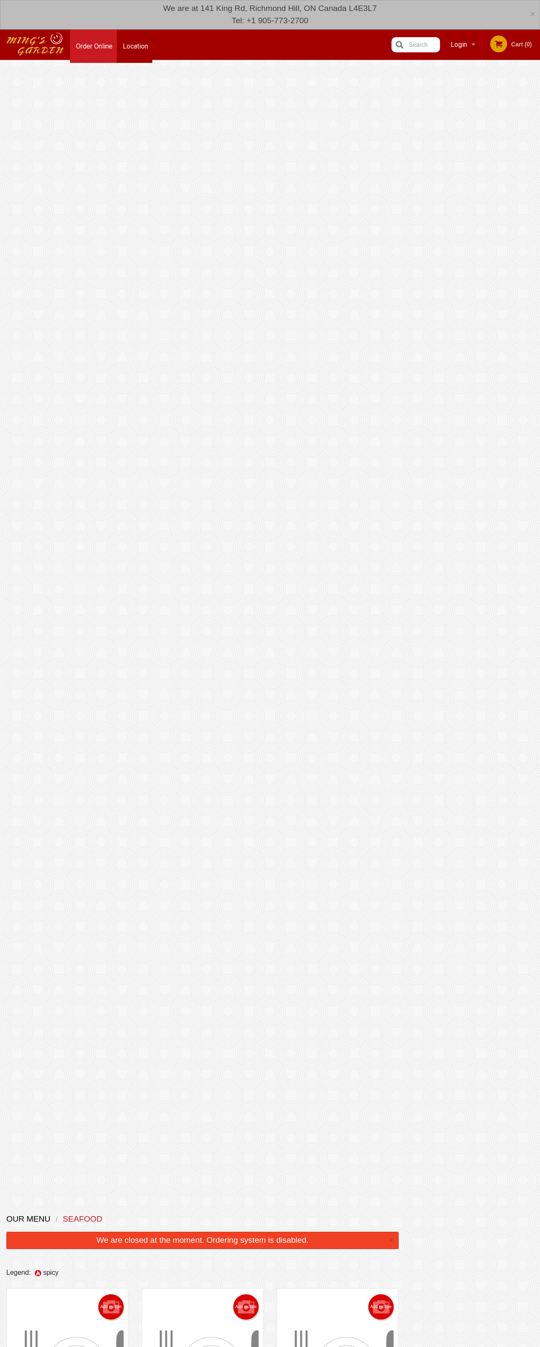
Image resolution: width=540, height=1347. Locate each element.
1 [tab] (441, 200)
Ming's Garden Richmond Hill (120, 1253)
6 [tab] (504, 200)
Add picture (111, 174)
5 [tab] (492, 200)
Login (459, 45)
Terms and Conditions (337, 1274)
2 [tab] (454, 200)
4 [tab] (479, 200)
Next (533, 146)
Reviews (321, 1264)
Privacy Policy (328, 1284)
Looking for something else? (202, 1179)
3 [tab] (466, 200)
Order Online (94, 45)
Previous (412, 146)
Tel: (407, 1284)
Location (137, 45)
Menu (248, 1264)
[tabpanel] (473, 146)
